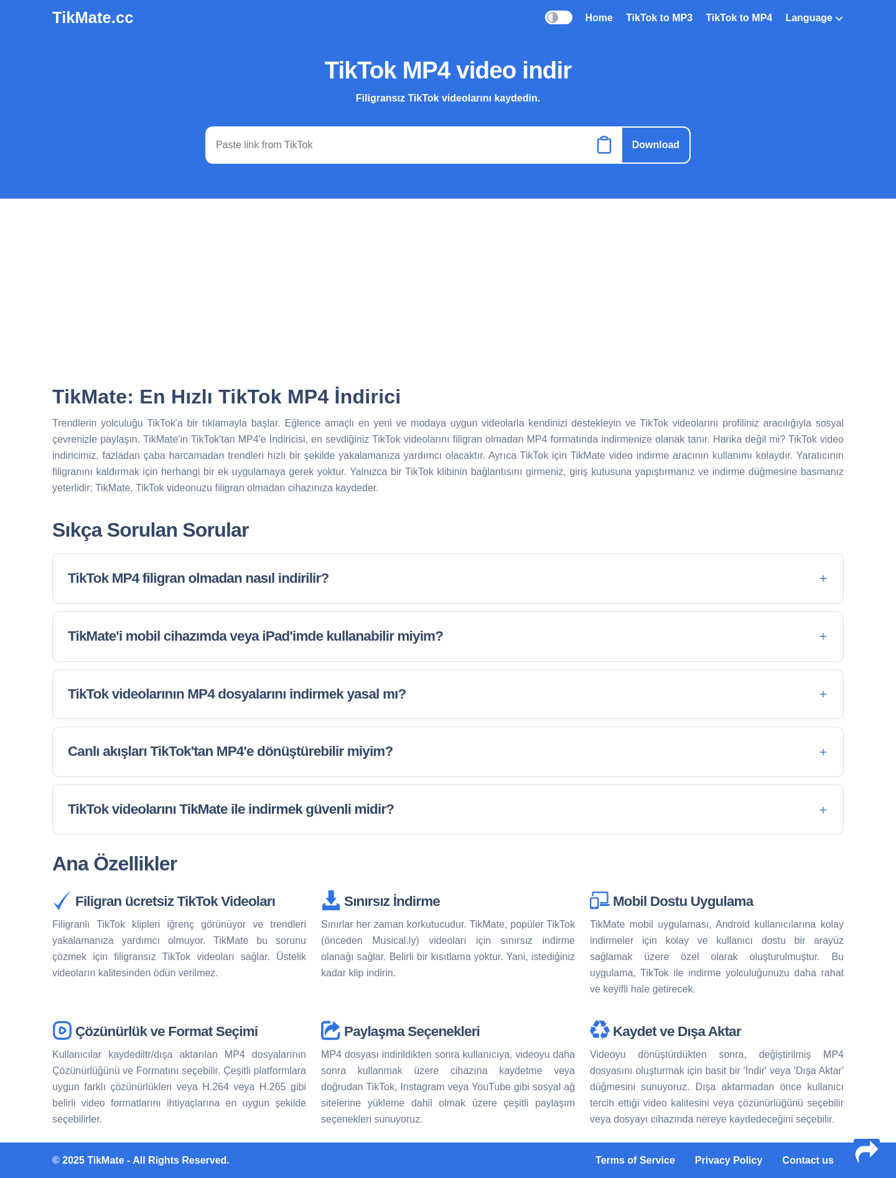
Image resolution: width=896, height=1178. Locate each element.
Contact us (808, 1160)
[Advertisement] (448, 291)
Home (598, 17)
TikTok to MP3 (659, 17)
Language (814, 17)
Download (655, 144)
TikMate (105, 1160)
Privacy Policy (729, 1160)
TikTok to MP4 (739, 17)
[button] (448, 578)
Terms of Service (635, 1160)
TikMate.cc (92, 17)
